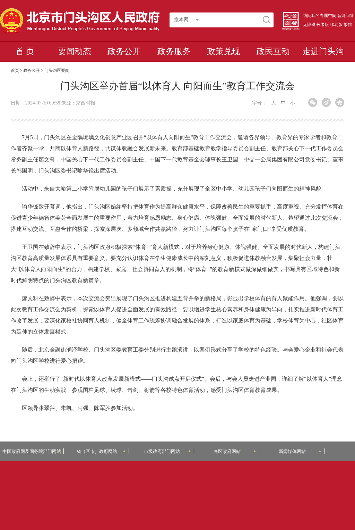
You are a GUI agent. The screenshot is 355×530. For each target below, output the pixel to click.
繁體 (348, 24)
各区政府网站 (235, 451)
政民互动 (273, 51)
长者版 (323, 24)
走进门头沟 (323, 51)
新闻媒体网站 (300, 451)
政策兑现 (223, 51)
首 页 (25, 51)
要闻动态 (74, 51)
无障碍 (309, 24)
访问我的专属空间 (319, 15)
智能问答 (345, 15)
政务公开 (124, 51)
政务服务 (174, 51)
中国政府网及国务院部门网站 (31, 451)
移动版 (336, 24)
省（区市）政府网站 (101, 451)
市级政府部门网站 (167, 451)
